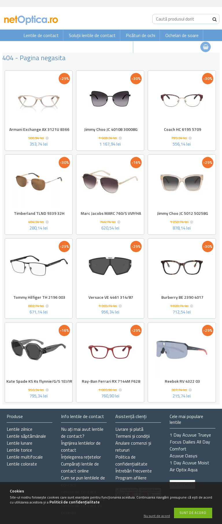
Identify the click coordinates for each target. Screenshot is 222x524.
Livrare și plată (129, 429)
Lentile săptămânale (26, 436)
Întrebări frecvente (133, 470)
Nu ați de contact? (82, 432)
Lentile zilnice (19, 429)
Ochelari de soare (182, 35)
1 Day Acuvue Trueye (190, 434)
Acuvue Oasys (183, 455)
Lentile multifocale (25, 456)
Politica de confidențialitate (131, 460)
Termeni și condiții (132, 436)
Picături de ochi (140, 35)
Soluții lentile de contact (92, 35)
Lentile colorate (22, 463)
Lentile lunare (19, 442)
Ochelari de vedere (111, 47)
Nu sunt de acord (157, 516)
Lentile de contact (41, 35)
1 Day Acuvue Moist (189, 462)
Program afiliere (131, 477)
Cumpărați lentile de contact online (80, 467)
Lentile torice (19, 449)
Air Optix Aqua (183, 469)
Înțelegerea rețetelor (81, 456)
